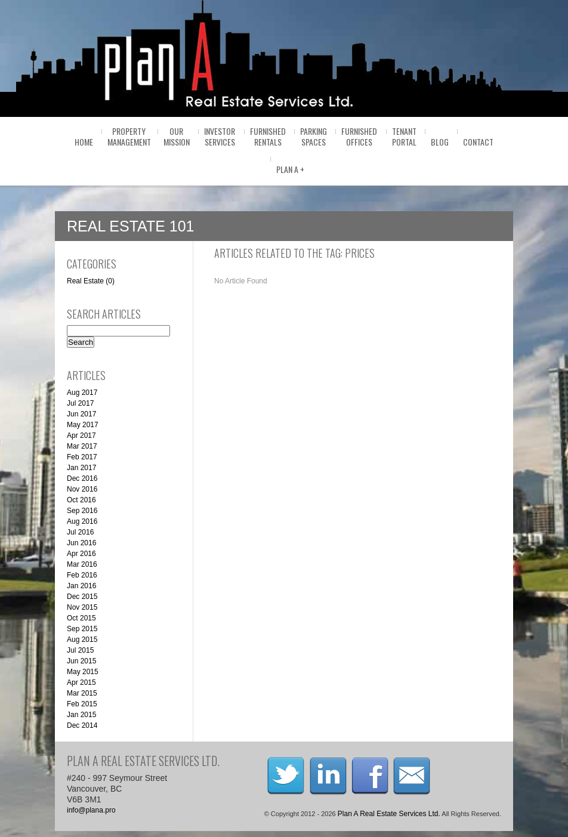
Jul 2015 (80, 650)
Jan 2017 (81, 468)
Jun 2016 (81, 543)
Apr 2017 (81, 435)
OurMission (176, 136)
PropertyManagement (129, 136)
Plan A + (290, 169)
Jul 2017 (80, 403)
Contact (478, 141)
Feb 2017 (82, 457)
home (84, 141)
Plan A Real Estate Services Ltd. (389, 814)
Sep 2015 (82, 629)
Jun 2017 (81, 414)
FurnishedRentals (268, 136)
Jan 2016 (81, 586)
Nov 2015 (82, 607)
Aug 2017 (82, 392)
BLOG (440, 141)
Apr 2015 (81, 682)
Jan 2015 (81, 715)
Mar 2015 (82, 693)
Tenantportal (404, 136)
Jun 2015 (81, 661)
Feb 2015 (82, 704)
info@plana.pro (91, 810)
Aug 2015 (82, 639)
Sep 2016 (82, 510)
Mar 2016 (82, 564)
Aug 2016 (82, 521)
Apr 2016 (81, 553)
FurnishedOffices (359, 136)
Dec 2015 (82, 596)
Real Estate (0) (91, 281)
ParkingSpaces (313, 136)
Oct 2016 (81, 500)
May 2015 (82, 672)
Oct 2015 (81, 618)
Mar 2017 (82, 446)
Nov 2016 (82, 489)
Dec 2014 (82, 725)
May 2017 (82, 425)
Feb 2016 (82, 575)
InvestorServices (219, 136)
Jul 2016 (80, 532)
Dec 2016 (82, 478)
